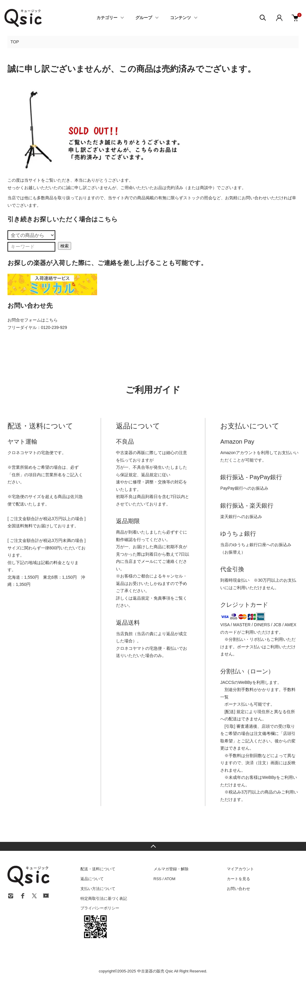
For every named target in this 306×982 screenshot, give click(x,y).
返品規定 (149, 474)
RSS (158, 879)
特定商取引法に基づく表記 (103, 898)
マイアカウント (240, 869)
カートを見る (238, 879)
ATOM (169, 879)
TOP (14, 41)
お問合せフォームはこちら (32, 320)
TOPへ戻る (153, 846)
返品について (92, 879)
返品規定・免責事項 (151, 598)
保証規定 (128, 474)
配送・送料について (97, 869)
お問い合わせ (238, 888)
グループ (143, 18)
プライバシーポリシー (99, 908)
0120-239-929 (54, 327)
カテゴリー (107, 18)
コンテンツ (180, 18)
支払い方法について (97, 888)
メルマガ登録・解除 (171, 869)
